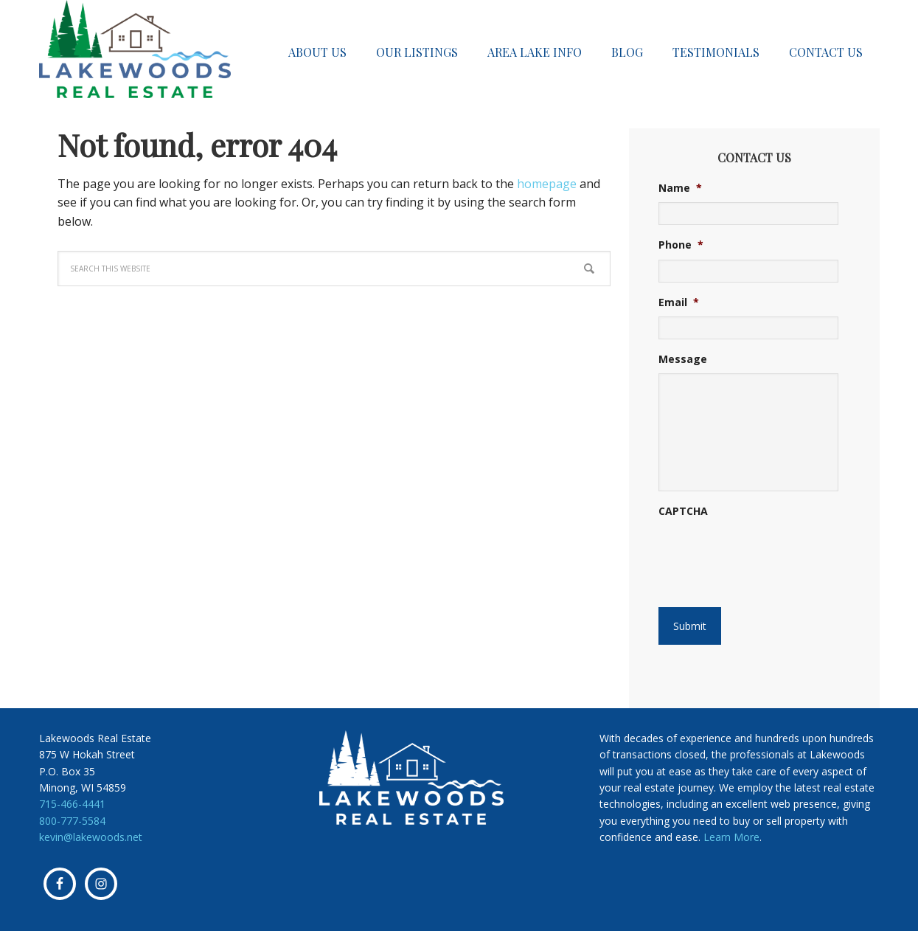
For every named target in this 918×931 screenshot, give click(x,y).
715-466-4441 (72, 804)
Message (682, 359)
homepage (547, 184)
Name (680, 188)
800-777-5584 (72, 821)
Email (678, 302)
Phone (680, 245)
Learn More (731, 837)
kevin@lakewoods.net (90, 837)
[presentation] (748, 549)
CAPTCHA (683, 511)
